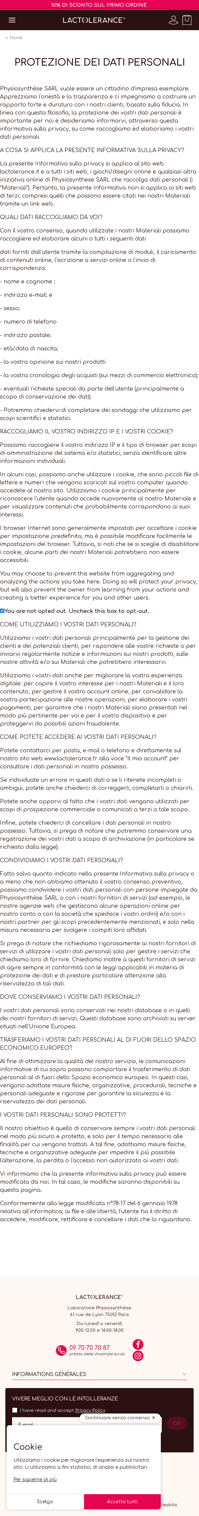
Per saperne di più (35, 1479)
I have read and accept (62, 1410)
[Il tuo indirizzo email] (87, 1425)
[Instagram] (138, 1358)
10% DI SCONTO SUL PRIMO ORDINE (99, 5)
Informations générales (49, 1374)
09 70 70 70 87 (89, 1348)
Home (16, 38)
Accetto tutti (122, 1501)
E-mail (25, 1425)
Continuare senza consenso (117, 1418)
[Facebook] (138, 1347)
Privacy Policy (90, 1410)
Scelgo (45, 1501)
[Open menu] (12, 20)
